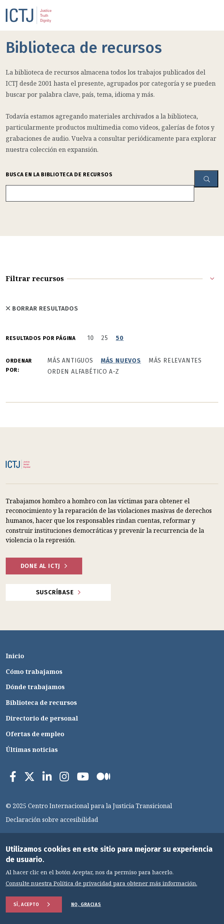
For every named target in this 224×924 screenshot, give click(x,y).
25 (104, 338)
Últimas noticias (32, 749)
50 (120, 338)
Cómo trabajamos (34, 671)
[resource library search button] (206, 178)
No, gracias (86, 904)
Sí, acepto (26, 904)
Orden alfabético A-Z (83, 371)
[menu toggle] (199, 15)
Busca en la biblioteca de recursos (59, 174)
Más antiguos (70, 360)
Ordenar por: (19, 365)
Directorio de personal (42, 718)
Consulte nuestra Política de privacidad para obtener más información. (101, 883)
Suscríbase (55, 592)
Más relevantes (175, 360)
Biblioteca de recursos (41, 702)
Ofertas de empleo (35, 734)
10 (90, 338)
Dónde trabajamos (35, 687)
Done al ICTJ (40, 565)
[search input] (100, 193)
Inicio (15, 656)
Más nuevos (121, 360)
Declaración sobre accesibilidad (52, 819)
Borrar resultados (42, 308)
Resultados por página (41, 338)
